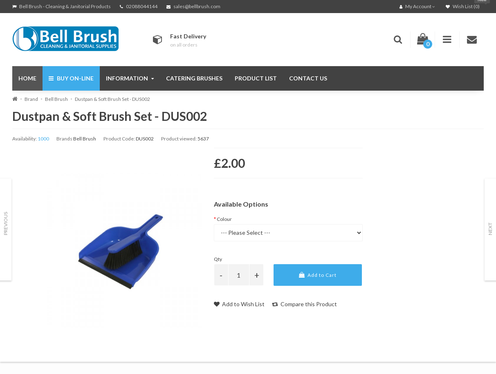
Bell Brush (56, 99)
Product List (256, 78)
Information (130, 78)
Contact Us (308, 78)
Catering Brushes (194, 78)
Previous (5, 223)
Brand (31, 99)
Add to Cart (318, 275)
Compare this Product (304, 304)
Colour (224, 219)
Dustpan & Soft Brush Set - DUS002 (112, 99)
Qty (218, 259)
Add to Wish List (239, 304)
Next (490, 229)
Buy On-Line (71, 78)
